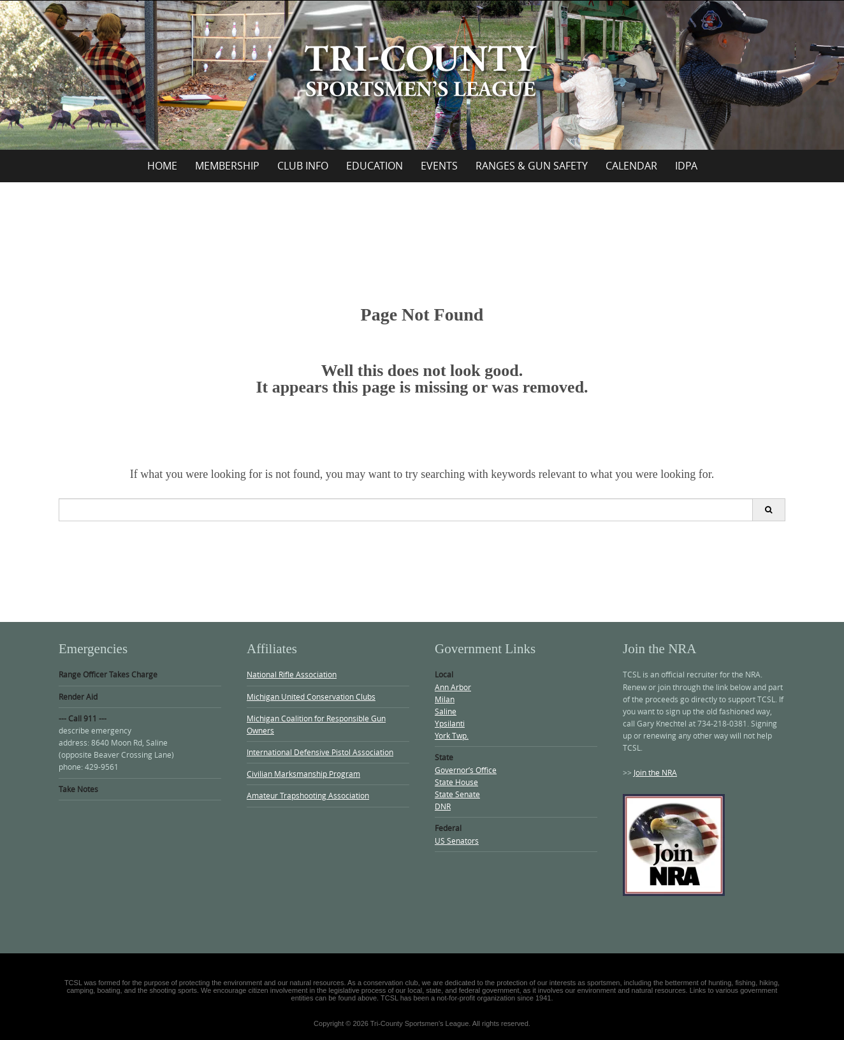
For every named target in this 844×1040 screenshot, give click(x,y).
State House (456, 782)
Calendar (631, 166)
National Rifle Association (292, 674)
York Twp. (452, 735)
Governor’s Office (466, 770)
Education (374, 166)
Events (439, 166)
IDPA (686, 166)
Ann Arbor (453, 687)
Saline (445, 711)
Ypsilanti (450, 723)
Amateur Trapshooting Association (308, 795)
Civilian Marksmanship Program (303, 774)
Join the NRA (655, 772)
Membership (227, 166)
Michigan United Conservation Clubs (311, 696)
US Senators (457, 840)
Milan (445, 699)
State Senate (457, 794)
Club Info (302, 166)
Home (162, 166)
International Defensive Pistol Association (320, 752)
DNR (443, 806)
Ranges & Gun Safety (532, 166)
